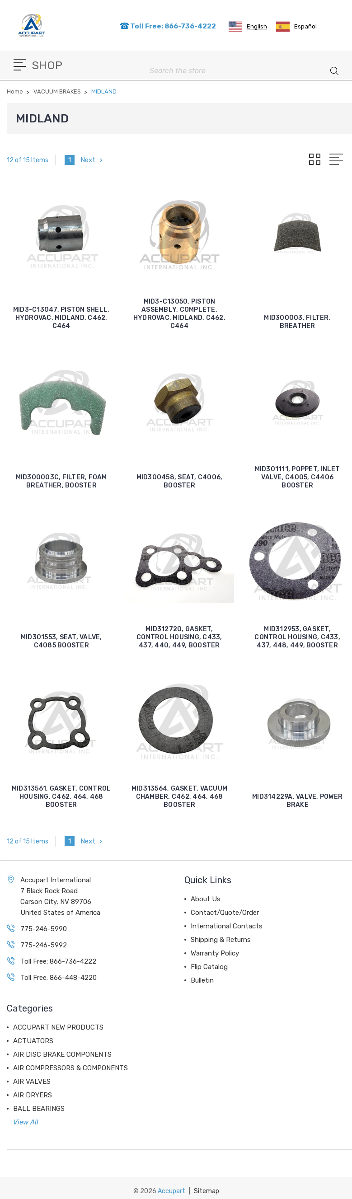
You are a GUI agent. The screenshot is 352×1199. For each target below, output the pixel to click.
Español (296, 26)
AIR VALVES (32, 1081)
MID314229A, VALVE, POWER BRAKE (297, 801)
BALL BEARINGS (39, 1109)
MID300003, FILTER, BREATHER (297, 322)
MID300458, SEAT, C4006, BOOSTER (179, 481)
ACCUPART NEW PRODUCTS (58, 1027)
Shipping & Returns (221, 940)
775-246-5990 (43, 929)
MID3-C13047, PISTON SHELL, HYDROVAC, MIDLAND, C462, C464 (61, 318)
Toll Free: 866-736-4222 (168, 26)
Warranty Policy (215, 953)
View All (25, 1122)
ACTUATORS (33, 1041)
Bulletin (202, 980)
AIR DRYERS (32, 1095)
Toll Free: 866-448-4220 (58, 978)
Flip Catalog (209, 967)
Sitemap (206, 1191)
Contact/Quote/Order (225, 913)
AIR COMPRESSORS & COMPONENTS (70, 1068)
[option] (296, 26)
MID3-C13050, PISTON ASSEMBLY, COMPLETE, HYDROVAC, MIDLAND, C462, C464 (179, 314)
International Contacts (227, 926)
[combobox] (248, 26)
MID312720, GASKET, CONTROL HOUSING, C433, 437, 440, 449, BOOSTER (179, 637)
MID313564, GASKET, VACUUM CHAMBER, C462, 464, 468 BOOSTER (179, 797)
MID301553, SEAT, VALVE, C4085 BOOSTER (61, 641)
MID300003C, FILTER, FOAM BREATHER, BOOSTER (61, 481)
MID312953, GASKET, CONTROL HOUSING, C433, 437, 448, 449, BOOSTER (297, 637)
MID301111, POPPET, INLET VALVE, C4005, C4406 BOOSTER (297, 477)
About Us (206, 899)
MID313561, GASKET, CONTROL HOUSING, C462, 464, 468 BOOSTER (61, 797)
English (248, 26)
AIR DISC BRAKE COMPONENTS (62, 1054)
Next (92, 160)
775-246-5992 (43, 945)
